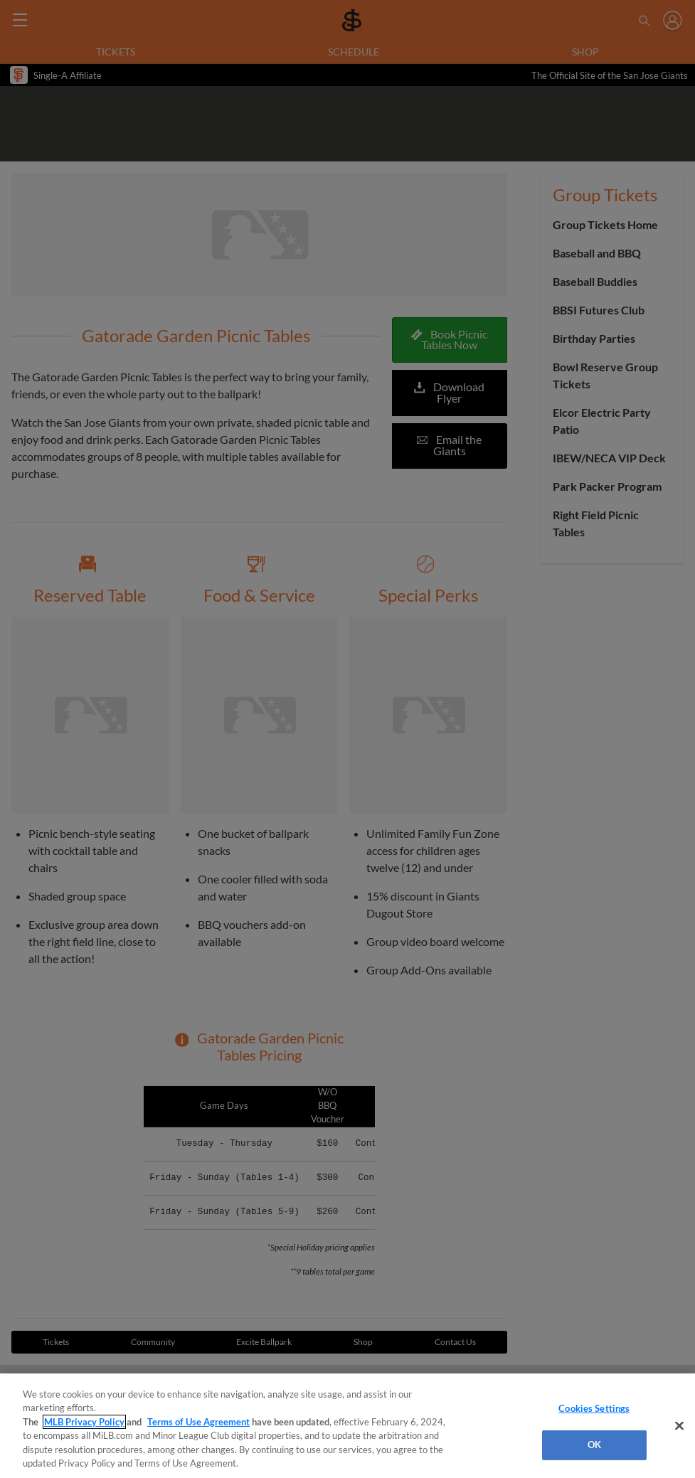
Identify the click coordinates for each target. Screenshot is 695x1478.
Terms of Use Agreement (198, 1422)
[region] (347, 1425)
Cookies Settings (594, 1408)
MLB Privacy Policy (84, 1422)
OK (594, 1444)
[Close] (679, 1426)
